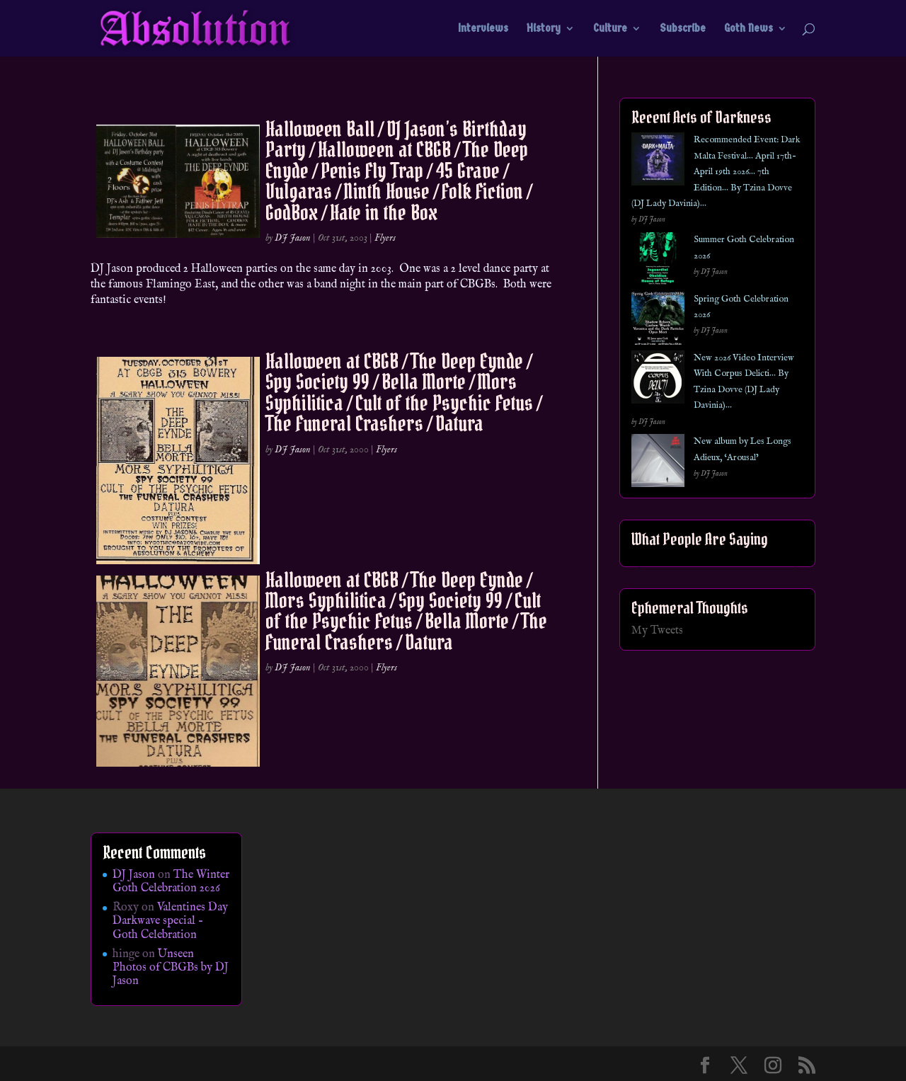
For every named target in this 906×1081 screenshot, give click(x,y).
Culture (610, 29)
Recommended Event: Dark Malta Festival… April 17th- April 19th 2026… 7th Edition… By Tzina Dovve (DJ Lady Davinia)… (716, 172)
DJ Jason (293, 237)
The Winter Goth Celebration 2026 (171, 882)
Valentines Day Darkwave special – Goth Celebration (170, 921)
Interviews (483, 29)
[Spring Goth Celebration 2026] (657, 321)
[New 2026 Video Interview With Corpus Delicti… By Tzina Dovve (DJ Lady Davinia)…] (657, 379)
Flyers (385, 237)
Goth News (748, 29)
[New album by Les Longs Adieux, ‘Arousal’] (657, 463)
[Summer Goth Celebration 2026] (657, 261)
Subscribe (683, 29)
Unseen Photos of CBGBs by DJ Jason (171, 967)
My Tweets (657, 631)
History (544, 29)
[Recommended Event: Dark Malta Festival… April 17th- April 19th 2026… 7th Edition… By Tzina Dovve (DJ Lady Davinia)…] (657, 161)
